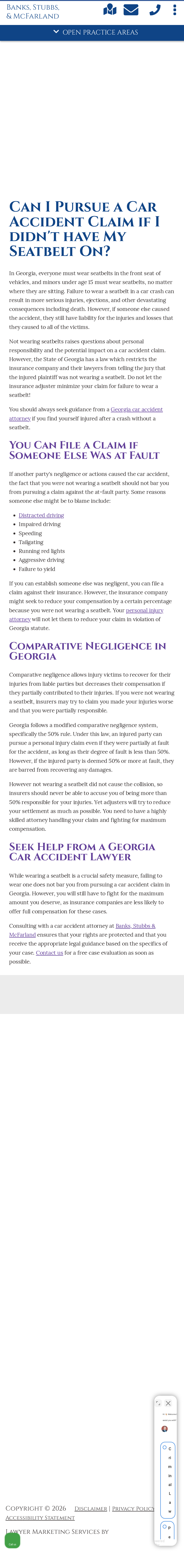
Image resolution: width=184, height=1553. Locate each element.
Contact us (49, 952)
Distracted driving (41, 515)
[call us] (154, 14)
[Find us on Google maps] (110, 13)
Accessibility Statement (40, 1518)
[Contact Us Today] (132, 11)
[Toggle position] (158, 1399)
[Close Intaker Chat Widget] (168, 1399)
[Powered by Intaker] (143, 1542)
